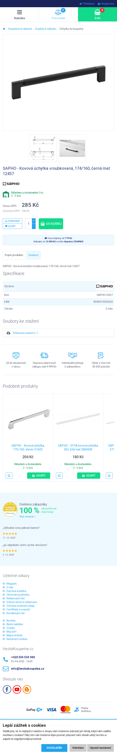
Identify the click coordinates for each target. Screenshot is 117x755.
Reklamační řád (15, 598)
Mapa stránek (14, 635)
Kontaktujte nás (15, 613)
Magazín (11, 583)
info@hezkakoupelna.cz (27, 668)
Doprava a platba (16, 591)
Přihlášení (87, 3)
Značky (10, 627)
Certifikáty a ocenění (18, 609)
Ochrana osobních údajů (20, 605)
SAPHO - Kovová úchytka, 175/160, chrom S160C (27, 447)
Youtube (17, 689)
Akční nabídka (14, 624)
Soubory (33, 255)
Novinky (11, 620)
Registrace (106, 3)
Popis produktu (14, 255)
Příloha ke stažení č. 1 (25, 333)
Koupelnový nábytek (20, 28)
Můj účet (11, 631)
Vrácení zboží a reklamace (21, 602)
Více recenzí (27, 516)
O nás (9, 587)
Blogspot (27, 689)
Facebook (7, 689)
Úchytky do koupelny (71, 28)
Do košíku (50, 224)
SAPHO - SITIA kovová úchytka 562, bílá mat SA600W (78, 447)
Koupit (38, 475)
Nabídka (19, 14)
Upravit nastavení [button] (100, 748)
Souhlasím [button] (54, 748)
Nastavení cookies (16, 639)
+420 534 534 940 (23, 657)
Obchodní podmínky (18, 594)
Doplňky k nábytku (45, 28)
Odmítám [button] (78, 748)
